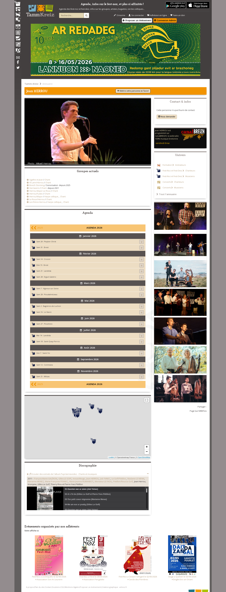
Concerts (167, 182)
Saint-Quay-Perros (52, 341)
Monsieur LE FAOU (103, 481)
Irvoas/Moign (79, 478)
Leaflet (111, 457)
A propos (30, 587)
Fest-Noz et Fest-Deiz (172, 170)
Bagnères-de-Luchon (52, 306)
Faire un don (177, 15)
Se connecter (136, 15)
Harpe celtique (51, 196)
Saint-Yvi (46, 353)
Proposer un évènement (137, 20)
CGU (62, 587)
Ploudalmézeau (50, 294)
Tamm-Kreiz (31, 83)
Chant (47, 179)
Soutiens (56, 587)
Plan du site (39, 587)
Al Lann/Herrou (36, 182)
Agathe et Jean (36, 179)
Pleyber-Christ (50, 241)
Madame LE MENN (135, 478)
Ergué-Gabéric (50, 277)
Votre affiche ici (31, 530)
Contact (48, 587)
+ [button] (147, 447)
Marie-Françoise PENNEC (56, 481)
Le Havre (47, 312)
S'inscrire (119, 15)
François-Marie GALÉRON (45, 478)
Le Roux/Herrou (36, 199)
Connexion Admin (165, 20)
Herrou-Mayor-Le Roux (40, 191)
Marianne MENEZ (36, 481)
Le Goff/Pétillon (119, 478)
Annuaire (47, 83)
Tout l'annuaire (166, 194)
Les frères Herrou (37, 202)
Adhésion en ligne (157, 15)
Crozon (47, 259)
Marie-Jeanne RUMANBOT (81, 481)
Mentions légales (72, 587)
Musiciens (190, 176)
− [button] (147, 452)
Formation (167, 165)
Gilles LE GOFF (65, 478)
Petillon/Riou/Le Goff (123, 481)
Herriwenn (34, 188)
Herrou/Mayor (36, 196)
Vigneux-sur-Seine (51, 288)
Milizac (47, 376)
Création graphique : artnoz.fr (114, 587)
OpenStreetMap (144, 457)
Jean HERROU (92, 478)
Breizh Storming (36, 185)
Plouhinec (48, 324)
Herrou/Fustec (36, 193)
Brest (46, 247)
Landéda (47, 271)
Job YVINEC (105, 478)
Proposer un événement (90, 587)
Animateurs (180, 165)
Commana (48, 365)
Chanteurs (190, 170)
